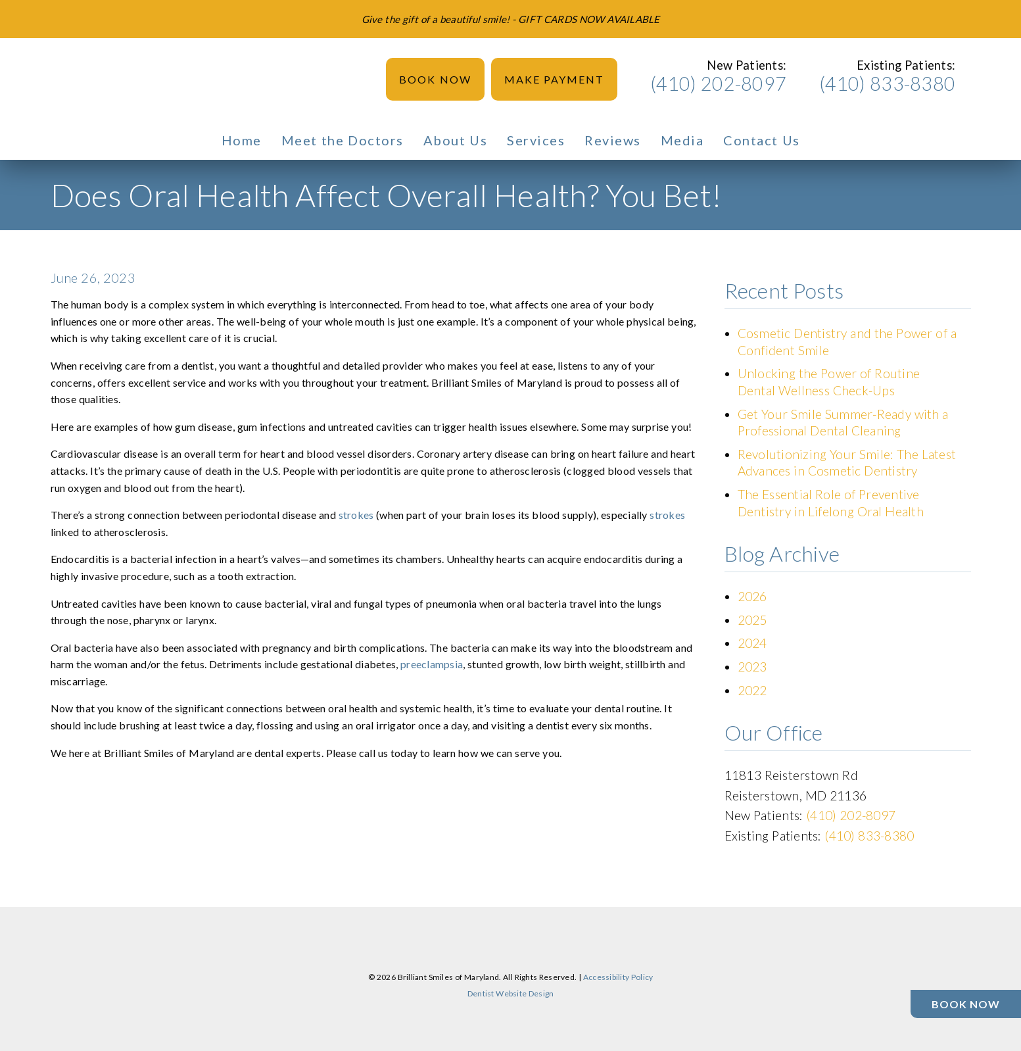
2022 (752, 690)
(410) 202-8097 (718, 83)
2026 (752, 596)
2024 (752, 642)
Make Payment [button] (554, 79)
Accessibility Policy (618, 977)
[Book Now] (966, 1004)
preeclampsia (431, 664)
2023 (752, 666)
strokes (356, 514)
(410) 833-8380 (887, 83)
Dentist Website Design (510, 993)
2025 (752, 619)
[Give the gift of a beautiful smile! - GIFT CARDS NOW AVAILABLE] (511, 19)
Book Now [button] (435, 79)
